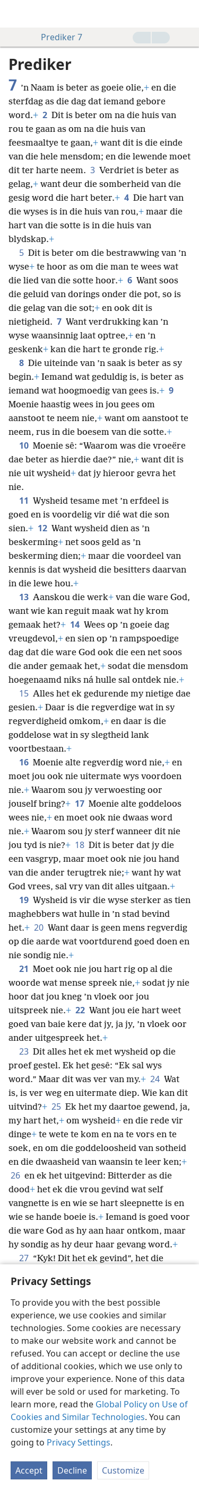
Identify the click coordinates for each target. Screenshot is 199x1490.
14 (75, 624)
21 (24, 969)
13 (24, 597)
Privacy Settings (78, 1442)
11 (24, 500)
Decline (72, 1470)
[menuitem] (16, 13)
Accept (28, 1470)
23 (24, 1051)
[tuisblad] (16, 13)
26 (15, 1175)
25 (56, 1106)
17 (79, 803)
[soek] (185, 13)
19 (24, 900)
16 (24, 762)
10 (24, 445)
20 (39, 927)
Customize (123, 1470)
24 (155, 1079)
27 (24, 1258)
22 (80, 1010)
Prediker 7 (56, 37)
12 (42, 528)
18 (79, 845)
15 (24, 693)
